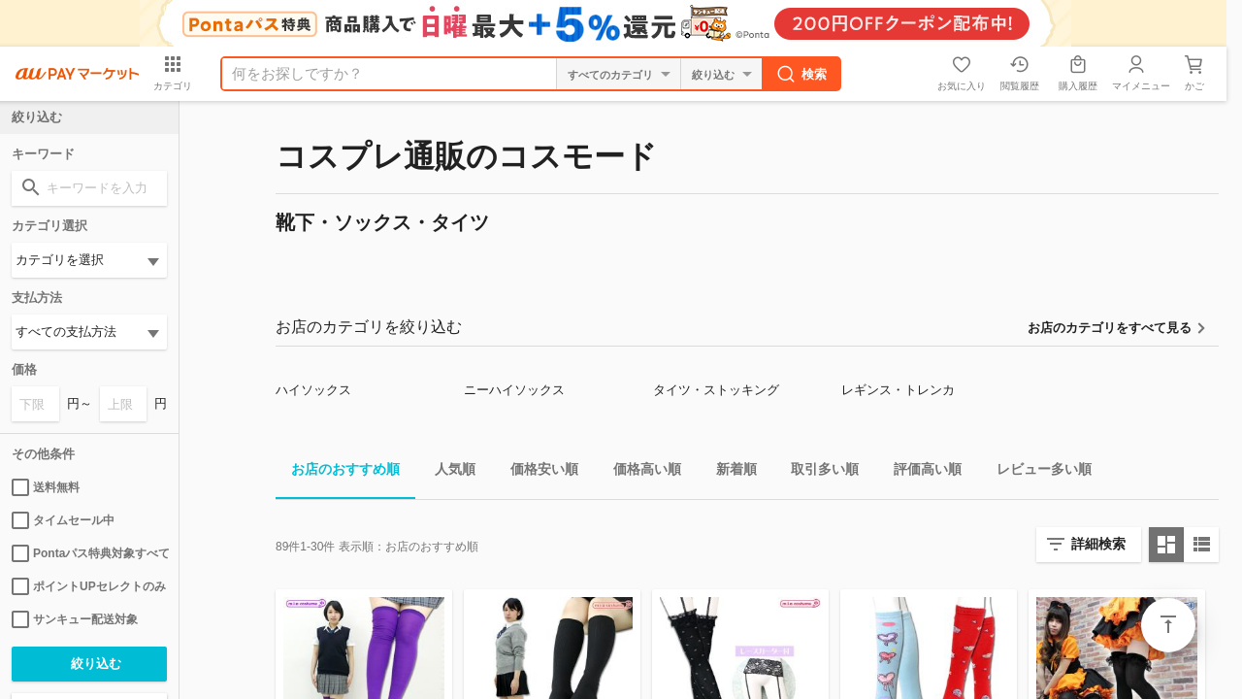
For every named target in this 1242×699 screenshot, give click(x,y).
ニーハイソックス (514, 390)
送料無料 (46, 487)
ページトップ (1168, 625)
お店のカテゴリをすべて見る (1110, 327)
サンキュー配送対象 (75, 619)
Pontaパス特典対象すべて (89, 553)
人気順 (447, 472)
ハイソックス (313, 390)
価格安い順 (536, 472)
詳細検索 (1098, 543)
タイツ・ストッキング (716, 390)
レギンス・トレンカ (898, 390)
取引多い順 (817, 472)
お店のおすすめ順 (338, 472)
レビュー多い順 (1036, 472)
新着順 (729, 472)
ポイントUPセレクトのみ (89, 586)
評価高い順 (920, 472)
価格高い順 (639, 472)
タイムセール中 (63, 520)
